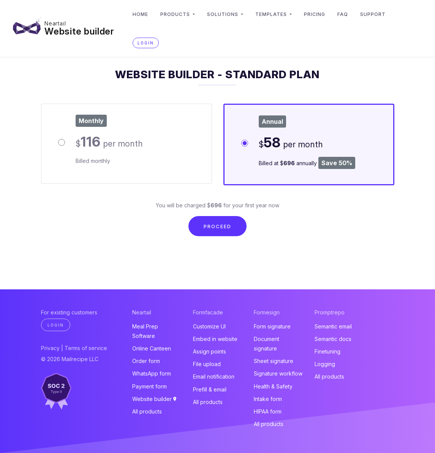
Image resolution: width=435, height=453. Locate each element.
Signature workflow (278, 373)
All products (147, 411)
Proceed (217, 226)
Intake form (268, 399)
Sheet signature (273, 361)
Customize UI (209, 326)
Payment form (149, 386)
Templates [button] (271, 14)
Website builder (79, 31)
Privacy (50, 348)
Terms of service (86, 348)
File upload (207, 364)
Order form (146, 361)
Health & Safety (273, 386)
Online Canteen (151, 348)
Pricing (314, 14)
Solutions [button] (223, 14)
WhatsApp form (151, 373)
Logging (325, 364)
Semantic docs (333, 339)
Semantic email (333, 326)
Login (146, 43)
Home (140, 14)
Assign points (209, 351)
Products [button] (175, 14)
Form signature (272, 326)
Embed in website (215, 339)
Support (373, 14)
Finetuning (327, 351)
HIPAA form (268, 411)
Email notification (213, 376)
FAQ (342, 14)
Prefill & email (209, 389)
